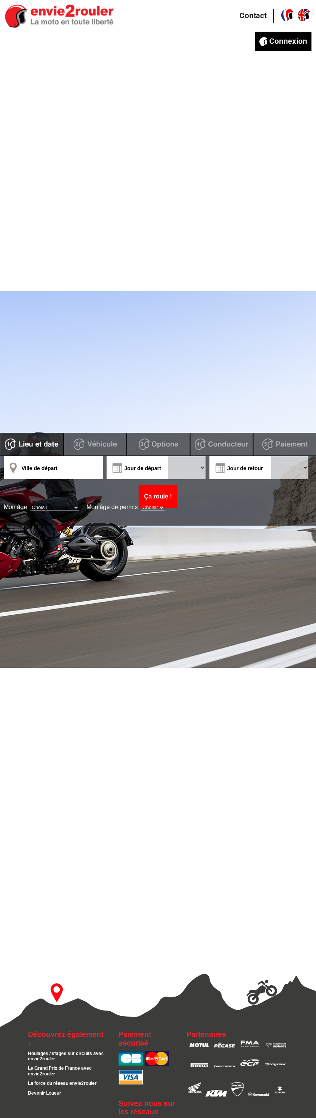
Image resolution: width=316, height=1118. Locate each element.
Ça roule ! (158, 496)
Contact (253, 16)
